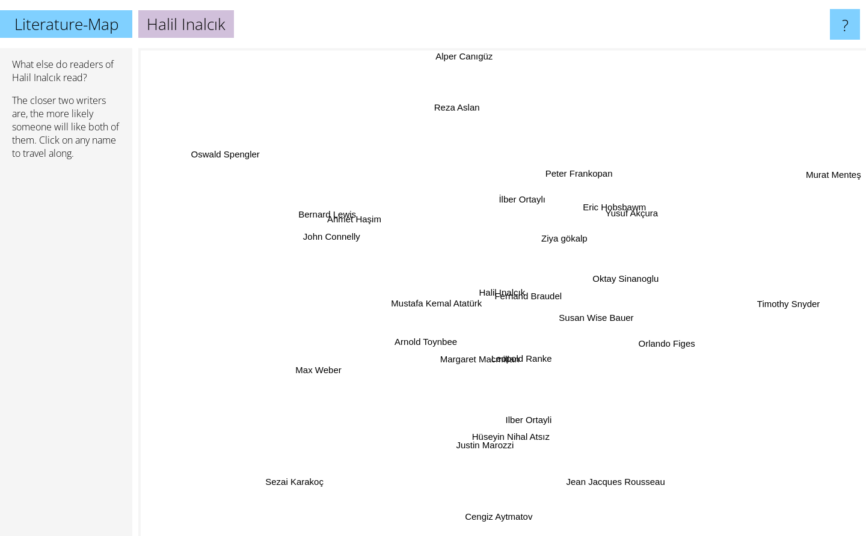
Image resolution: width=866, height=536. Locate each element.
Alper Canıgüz (462, 56)
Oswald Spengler (229, 155)
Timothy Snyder (780, 303)
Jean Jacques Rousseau (618, 480)
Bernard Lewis (317, 208)
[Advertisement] (66, 352)
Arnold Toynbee (424, 343)
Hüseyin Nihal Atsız (510, 435)
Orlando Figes (671, 346)
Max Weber (316, 373)
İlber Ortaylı (523, 201)
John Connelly (330, 238)
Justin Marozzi (484, 445)
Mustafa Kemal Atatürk (437, 292)
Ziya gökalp (562, 235)
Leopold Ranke (526, 363)
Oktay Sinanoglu (626, 278)
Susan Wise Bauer (596, 319)
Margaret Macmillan (484, 363)
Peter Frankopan (579, 171)
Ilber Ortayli (529, 418)
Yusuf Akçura (632, 209)
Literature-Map (66, 24)
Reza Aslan (456, 109)
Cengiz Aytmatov (498, 516)
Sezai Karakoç (288, 480)
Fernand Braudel (533, 295)
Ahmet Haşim (349, 217)
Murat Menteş (833, 177)
